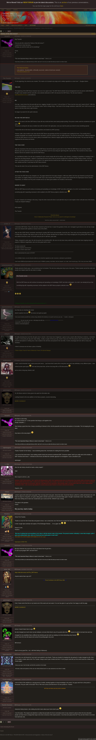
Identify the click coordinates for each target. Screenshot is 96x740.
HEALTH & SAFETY (16, 25)
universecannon (7, 265)
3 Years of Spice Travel (20, 350)
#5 (15, 307)
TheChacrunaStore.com (23, 71)
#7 (15, 360)
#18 (16, 654)
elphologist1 (7, 447)
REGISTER (92, 9)
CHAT (2, 9)
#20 (16, 705)
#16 (16, 600)
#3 (15, 224)
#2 (15, 78)
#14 (16, 545)
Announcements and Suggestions (32, 28)
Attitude (57, 215)
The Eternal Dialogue (46, 350)
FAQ (2, 25)
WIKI (7, 25)
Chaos (7, 492)
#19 (16, 679)
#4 (15, 265)
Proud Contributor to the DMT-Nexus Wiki (55, 580)
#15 (16, 569)
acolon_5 (7, 224)
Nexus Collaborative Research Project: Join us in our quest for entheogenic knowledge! (54, 216)
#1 (15, 36)
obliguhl (7, 334)
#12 (16, 492)
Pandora (7, 514)
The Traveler (7, 78)
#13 (16, 514)
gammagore (7, 390)
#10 (16, 447)
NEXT (9, 31)
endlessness (7, 360)
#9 (15, 415)
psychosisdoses (7, 307)
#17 (16, 625)
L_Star (7, 464)
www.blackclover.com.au (21, 94)
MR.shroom (7, 625)
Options (93, 33)
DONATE (15, 9)
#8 (15, 390)
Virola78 (7, 36)
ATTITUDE (33, 25)
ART (26, 25)
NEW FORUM (28, 2)
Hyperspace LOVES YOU (21, 541)
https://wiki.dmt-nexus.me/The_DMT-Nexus (26, 572)
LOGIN (85, 9)
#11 (16, 464)
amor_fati (7, 569)
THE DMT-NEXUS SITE (19, 28)
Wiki (54, 215)
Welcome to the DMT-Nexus (6, 28)
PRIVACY (8, 9)
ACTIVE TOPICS (90, 25)
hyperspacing (7, 654)
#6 (15, 334)
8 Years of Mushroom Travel (33, 350)
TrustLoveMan (6, 679)
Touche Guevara (7, 705)
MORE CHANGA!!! (20, 401)
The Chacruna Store (22, 68)
